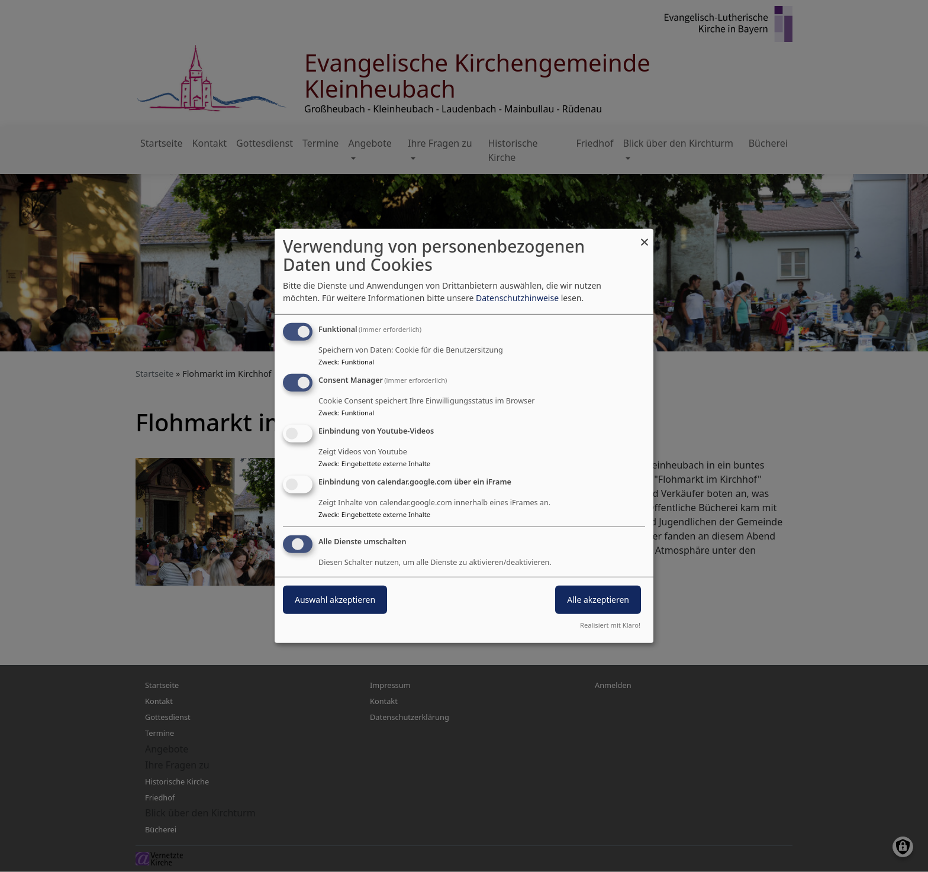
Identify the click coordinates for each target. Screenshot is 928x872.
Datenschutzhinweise (517, 297)
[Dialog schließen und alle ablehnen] (644, 236)
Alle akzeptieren (598, 599)
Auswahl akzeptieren (335, 599)
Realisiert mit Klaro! (610, 625)
